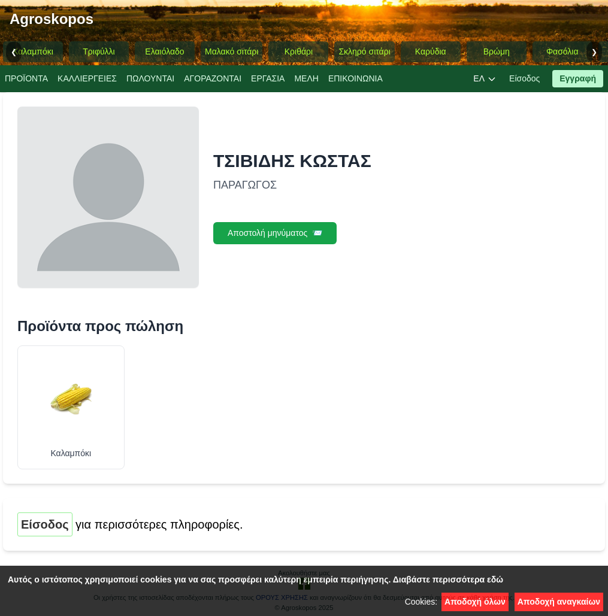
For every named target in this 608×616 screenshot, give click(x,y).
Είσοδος (524, 78)
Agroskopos (51, 19)
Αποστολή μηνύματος (275, 233)
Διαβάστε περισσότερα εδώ (448, 579)
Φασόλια (562, 51)
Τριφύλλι (98, 51)
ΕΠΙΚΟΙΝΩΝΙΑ (355, 78)
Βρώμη (496, 51)
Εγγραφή (577, 78)
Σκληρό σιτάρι (364, 51)
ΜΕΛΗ (306, 78)
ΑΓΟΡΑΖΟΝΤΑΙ (212, 78)
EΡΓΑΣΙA (268, 78)
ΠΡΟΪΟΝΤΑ (26, 78)
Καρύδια (430, 51)
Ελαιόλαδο (164, 51)
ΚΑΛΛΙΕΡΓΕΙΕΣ (87, 78)
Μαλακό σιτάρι (231, 51)
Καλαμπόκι (33, 51)
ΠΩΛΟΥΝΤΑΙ (150, 78)
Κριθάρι (299, 51)
